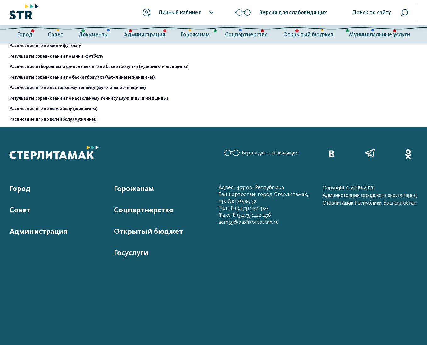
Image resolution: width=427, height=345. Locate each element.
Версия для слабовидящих (261, 153)
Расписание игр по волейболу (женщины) (53, 108)
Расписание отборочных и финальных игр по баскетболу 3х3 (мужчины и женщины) (98, 66)
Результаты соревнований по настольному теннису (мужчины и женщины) (88, 98)
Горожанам (195, 34)
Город (24, 34)
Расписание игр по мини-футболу (45, 45)
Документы (94, 34)
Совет (55, 34)
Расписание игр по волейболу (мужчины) (53, 119)
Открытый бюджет (308, 34)
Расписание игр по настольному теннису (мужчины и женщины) (77, 87)
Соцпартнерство (246, 34)
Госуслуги (131, 252)
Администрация (144, 34)
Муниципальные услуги (379, 34)
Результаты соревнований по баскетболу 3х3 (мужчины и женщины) (82, 77)
